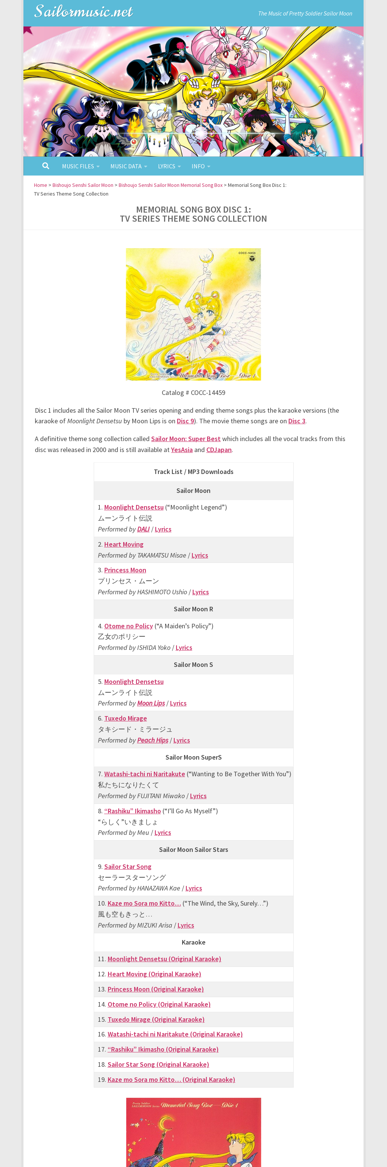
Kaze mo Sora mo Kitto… (144, 903)
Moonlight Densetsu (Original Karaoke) (164, 958)
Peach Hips (152, 739)
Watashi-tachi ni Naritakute (144, 773)
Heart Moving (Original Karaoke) (154, 974)
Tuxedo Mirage (125, 718)
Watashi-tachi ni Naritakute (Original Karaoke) (175, 1034)
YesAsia (182, 449)
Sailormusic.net (84, 11)
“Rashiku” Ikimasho (132, 810)
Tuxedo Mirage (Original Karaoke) (156, 1019)
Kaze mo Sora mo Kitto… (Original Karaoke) (171, 1079)
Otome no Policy (128, 625)
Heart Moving (124, 543)
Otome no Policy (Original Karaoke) (159, 1004)
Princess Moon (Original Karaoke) (156, 989)
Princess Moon (125, 570)
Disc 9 (185, 420)
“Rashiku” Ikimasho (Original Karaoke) (163, 1049)
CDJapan (219, 449)
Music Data (126, 166)
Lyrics (166, 166)
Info (198, 166)
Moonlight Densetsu (134, 507)
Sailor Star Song (128, 866)
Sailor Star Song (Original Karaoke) (158, 1064)
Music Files (78, 166)
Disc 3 (296, 420)
